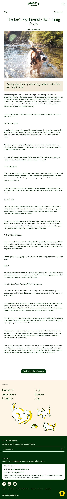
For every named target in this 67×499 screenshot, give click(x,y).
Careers (11, 489)
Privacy (40, 489)
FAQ (37, 390)
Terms (33, 489)
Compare (7, 399)
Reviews (39, 395)
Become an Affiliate (22, 489)
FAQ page (16, 461)
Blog (37, 399)
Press (4, 489)
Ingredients (9, 395)
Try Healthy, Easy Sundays (33, 371)
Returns (48, 489)
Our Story (8, 390)
